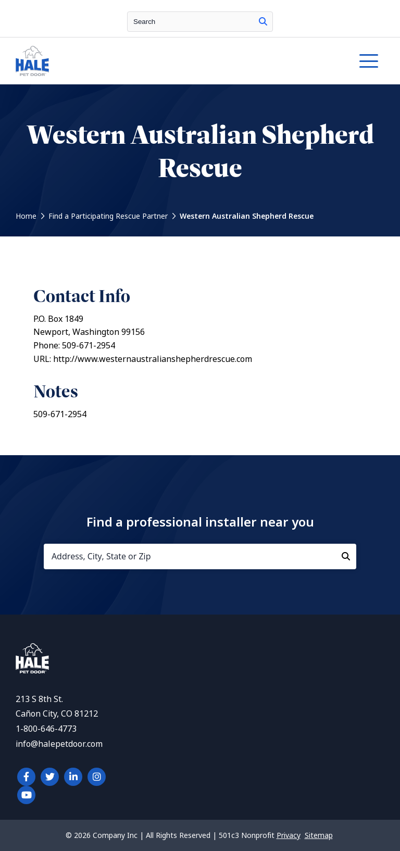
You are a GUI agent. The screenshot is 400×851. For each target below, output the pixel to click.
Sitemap (319, 835)
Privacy (289, 835)
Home (26, 216)
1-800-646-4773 (46, 729)
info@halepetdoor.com (59, 744)
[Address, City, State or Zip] (200, 556)
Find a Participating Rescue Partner (108, 216)
